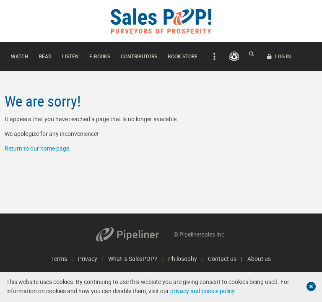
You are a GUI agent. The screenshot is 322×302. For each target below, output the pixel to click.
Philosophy (182, 259)
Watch (20, 54)
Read (45, 54)
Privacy (87, 259)
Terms (59, 259)
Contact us (222, 259)
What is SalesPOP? (132, 259)
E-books (99, 54)
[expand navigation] (213, 54)
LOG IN (302, 54)
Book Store (182, 54)
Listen (70, 54)
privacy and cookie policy (202, 291)
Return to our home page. (38, 144)
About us (259, 259)
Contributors (139, 54)
